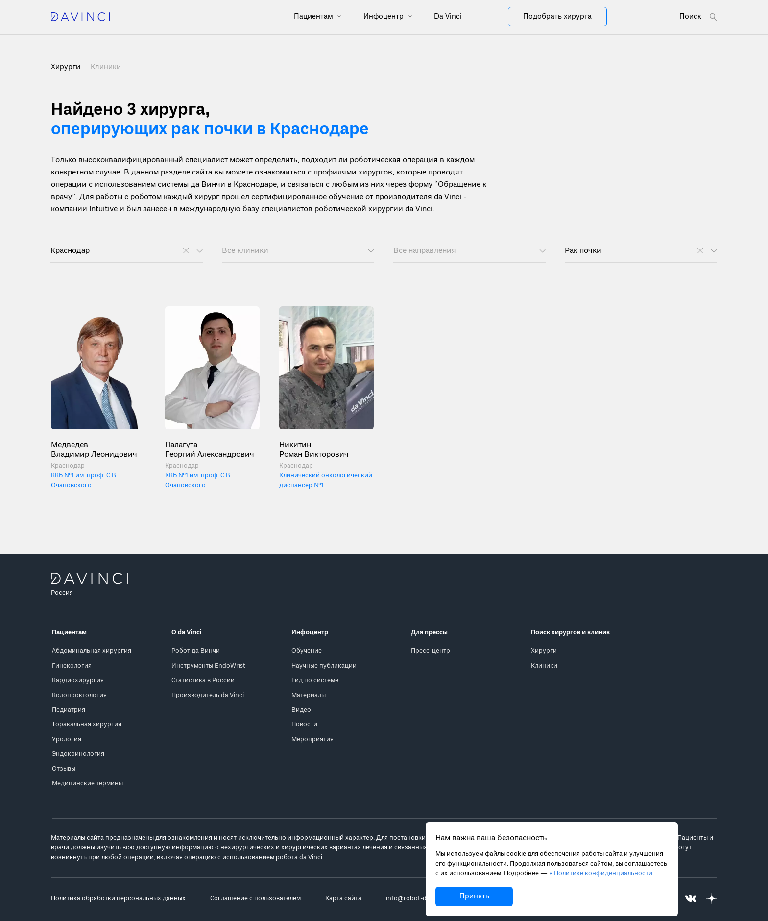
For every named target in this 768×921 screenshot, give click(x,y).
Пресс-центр (430, 651)
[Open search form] (698, 17)
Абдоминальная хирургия (91, 651)
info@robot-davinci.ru (419, 899)
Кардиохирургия (78, 680)
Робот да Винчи (195, 651)
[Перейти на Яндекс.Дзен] (711, 899)
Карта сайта (343, 899)
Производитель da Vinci (207, 695)
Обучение (306, 651)
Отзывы (63, 769)
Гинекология (72, 666)
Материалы (308, 695)
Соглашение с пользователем (255, 899)
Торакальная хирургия (86, 725)
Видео (301, 710)
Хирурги (544, 651)
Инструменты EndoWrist (208, 666)
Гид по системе (314, 680)
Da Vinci (448, 17)
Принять (474, 896)
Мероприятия (312, 739)
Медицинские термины (87, 783)
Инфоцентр (384, 17)
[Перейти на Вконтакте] (690, 899)
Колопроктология (79, 695)
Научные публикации (324, 666)
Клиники (106, 67)
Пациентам (314, 17)
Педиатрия (68, 710)
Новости (304, 725)
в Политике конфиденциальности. (601, 874)
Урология (66, 739)
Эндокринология (78, 754)
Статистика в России (203, 680)
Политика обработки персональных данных (118, 899)
